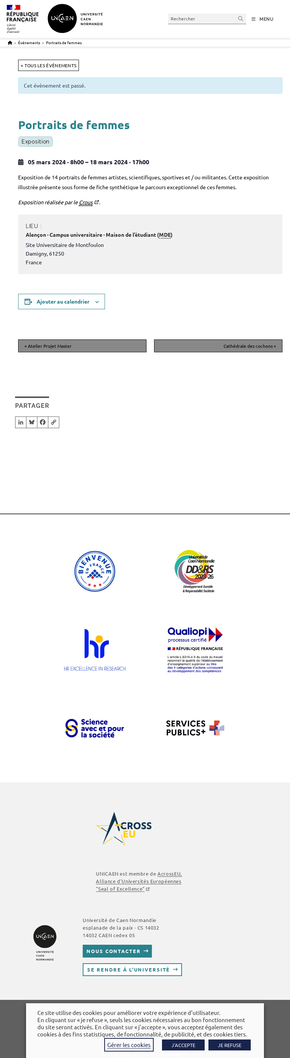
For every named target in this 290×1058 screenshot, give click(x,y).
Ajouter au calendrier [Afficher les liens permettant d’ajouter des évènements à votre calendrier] (63, 301)
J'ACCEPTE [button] (183, 1045)
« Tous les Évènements (48, 65)
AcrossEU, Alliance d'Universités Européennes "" (139, 881)
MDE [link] (165, 234)
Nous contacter (113, 951)
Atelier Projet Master (48, 346)
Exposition (35, 142)
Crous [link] (86, 202)
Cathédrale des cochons (250, 346)
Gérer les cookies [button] (129, 1044)
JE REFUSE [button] (229, 1045)
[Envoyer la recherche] (241, 19)
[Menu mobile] (262, 19)
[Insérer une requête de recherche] (207, 19)
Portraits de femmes (64, 42)
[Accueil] (10, 42)
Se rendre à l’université (128, 969)
